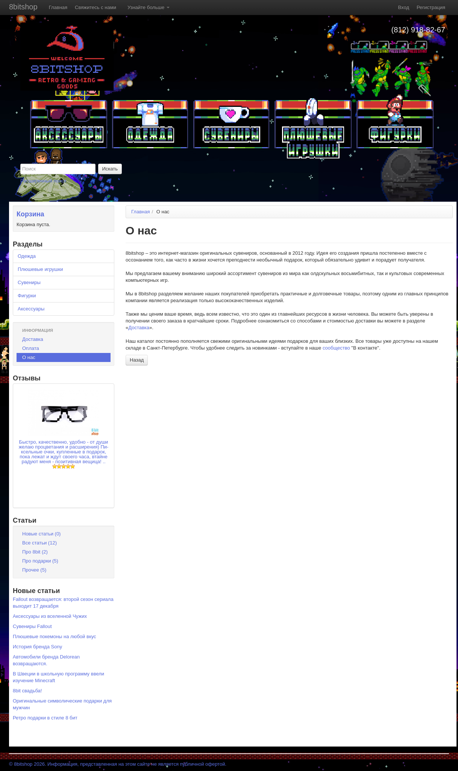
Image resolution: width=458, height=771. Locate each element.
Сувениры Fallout (32, 626)
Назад (137, 360)
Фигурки (27, 295)
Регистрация (431, 7)
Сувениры (29, 282)
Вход (403, 7)
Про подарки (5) (40, 561)
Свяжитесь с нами (95, 7)
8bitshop (23, 7)
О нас (28, 357)
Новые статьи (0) (41, 534)
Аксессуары (31, 309)
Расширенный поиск (43, 181)
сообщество (336, 348)
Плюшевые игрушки (40, 269)
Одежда (27, 256)
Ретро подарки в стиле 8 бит (45, 718)
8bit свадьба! (27, 690)
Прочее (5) (34, 570)
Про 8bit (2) (35, 552)
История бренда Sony (37, 646)
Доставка (32, 339)
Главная (58, 7)
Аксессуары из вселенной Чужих (50, 616)
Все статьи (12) (39, 543)
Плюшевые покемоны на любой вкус (54, 636)
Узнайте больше (148, 7)
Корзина (30, 214)
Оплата (30, 348)
